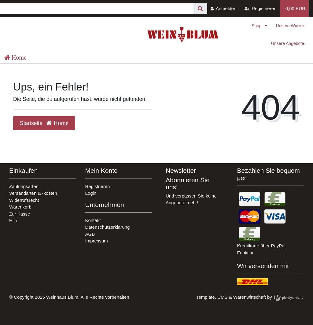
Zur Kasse (19, 213)
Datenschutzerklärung (107, 227)
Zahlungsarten (24, 186)
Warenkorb (20, 206)
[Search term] (96, 8)
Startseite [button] (44, 123)
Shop (257, 25)
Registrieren (97, 186)
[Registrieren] (260, 8)
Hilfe (13, 220)
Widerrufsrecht (24, 200)
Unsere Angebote (287, 43)
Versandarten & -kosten (33, 193)
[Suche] (200, 8)
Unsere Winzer (290, 25)
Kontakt (93, 220)
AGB (90, 234)
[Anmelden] (223, 8)
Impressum (96, 240)
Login (91, 193)
